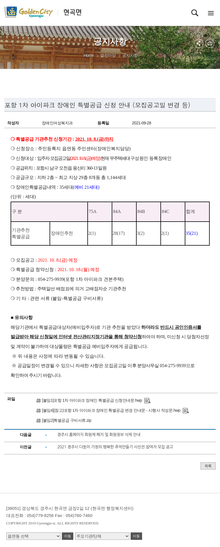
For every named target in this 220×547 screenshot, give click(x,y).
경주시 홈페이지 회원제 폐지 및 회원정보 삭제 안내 (98, 435)
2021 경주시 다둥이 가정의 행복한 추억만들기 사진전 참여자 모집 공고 (115, 447)
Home (89, 55)
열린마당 (108, 55)
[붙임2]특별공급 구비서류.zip (66, 420)
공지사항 (130, 55)
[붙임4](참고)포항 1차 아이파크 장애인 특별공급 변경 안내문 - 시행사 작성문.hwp (111, 410)
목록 (208, 466)
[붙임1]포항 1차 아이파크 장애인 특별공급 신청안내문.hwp (92, 400)
